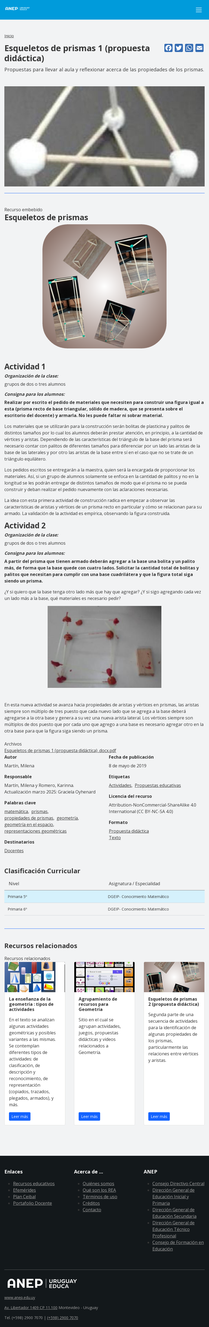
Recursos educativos (34, 1184)
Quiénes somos (98, 1184)
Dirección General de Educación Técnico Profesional (173, 1229)
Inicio (9, 35)
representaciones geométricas (35, 831)
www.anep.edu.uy (19, 1297)
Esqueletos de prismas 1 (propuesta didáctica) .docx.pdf (60, 750)
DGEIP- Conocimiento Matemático (138, 896)
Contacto (92, 1210)
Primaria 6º (17, 909)
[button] (104, 136)
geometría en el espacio (28, 825)
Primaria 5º (17, 896)
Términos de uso (100, 1197)
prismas (39, 811)
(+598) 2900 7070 (62, 1317)
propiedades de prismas (28, 818)
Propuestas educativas (158, 785)
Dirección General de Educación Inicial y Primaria (173, 1196)
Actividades (120, 785)
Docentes (14, 851)
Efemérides (24, 1190)
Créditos (91, 1203)
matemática (16, 811)
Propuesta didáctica (129, 831)
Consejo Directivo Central (178, 1184)
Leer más (19, 1116)
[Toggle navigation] (199, 10)
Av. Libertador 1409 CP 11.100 (30, 1307)
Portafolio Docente (32, 1203)
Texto (115, 838)
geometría (67, 818)
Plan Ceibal (24, 1197)
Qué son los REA (99, 1190)
